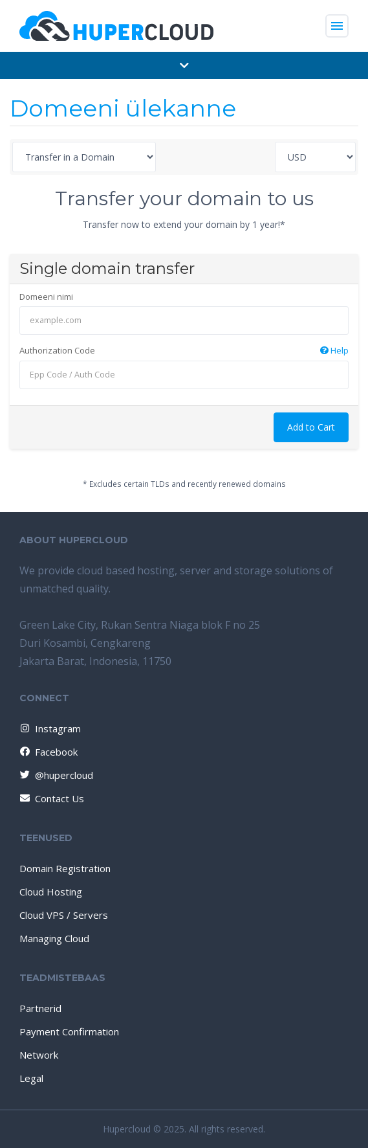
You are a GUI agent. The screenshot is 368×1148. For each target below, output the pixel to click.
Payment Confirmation (69, 1031)
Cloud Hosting (50, 891)
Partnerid (40, 1008)
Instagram (49, 728)
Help (334, 350)
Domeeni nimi (46, 296)
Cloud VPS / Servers (63, 914)
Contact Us (51, 798)
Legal (31, 1078)
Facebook (48, 752)
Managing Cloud (54, 938)
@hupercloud (55, 775)
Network (38, 1054)
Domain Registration (65, 868)
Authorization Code (184, 350)
